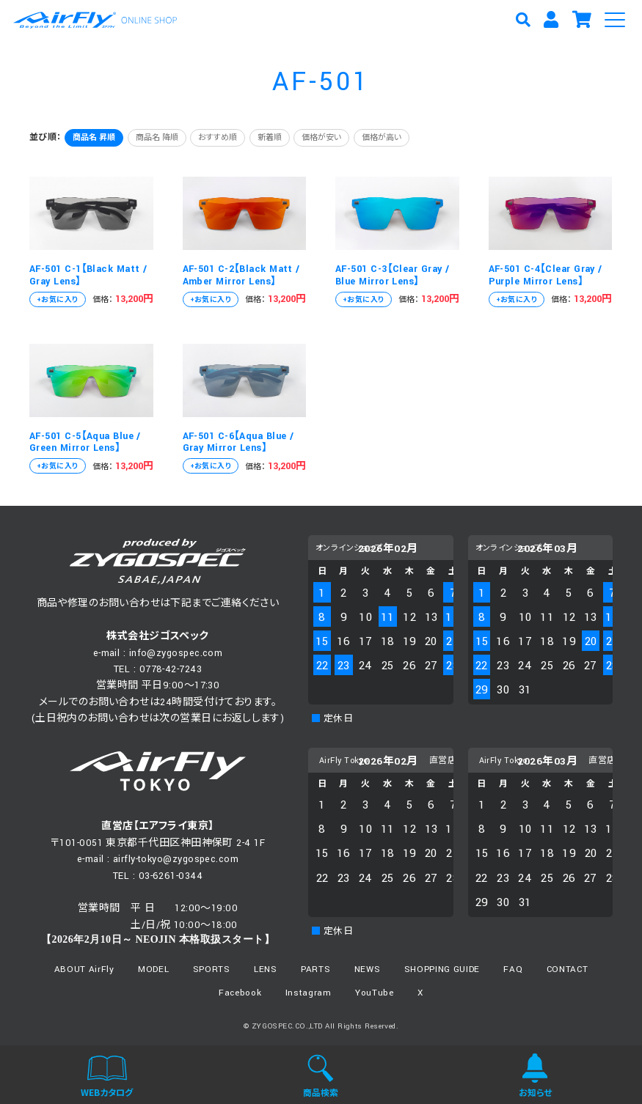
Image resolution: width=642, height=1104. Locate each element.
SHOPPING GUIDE (442, 969)
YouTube (374, 993)
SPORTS (211, 969)
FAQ (512, 969)
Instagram (308, 993)
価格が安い (321, 138)
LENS (265, 969)
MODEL (153, 969)
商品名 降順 (157, 138)
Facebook (240, 993)
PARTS (315, 969)
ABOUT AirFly (84, 969)
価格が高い (381, 138)
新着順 (270, 138)
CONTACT (567, 969)
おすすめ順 (217, 138)
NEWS (367, 969)
